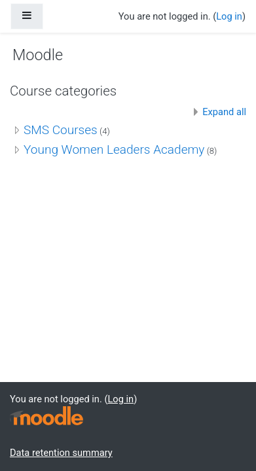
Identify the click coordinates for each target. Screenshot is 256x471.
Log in (229, 16)
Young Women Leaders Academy (114, 149)
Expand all (224, 112)
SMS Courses (61, 129)
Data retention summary (61, 453)
